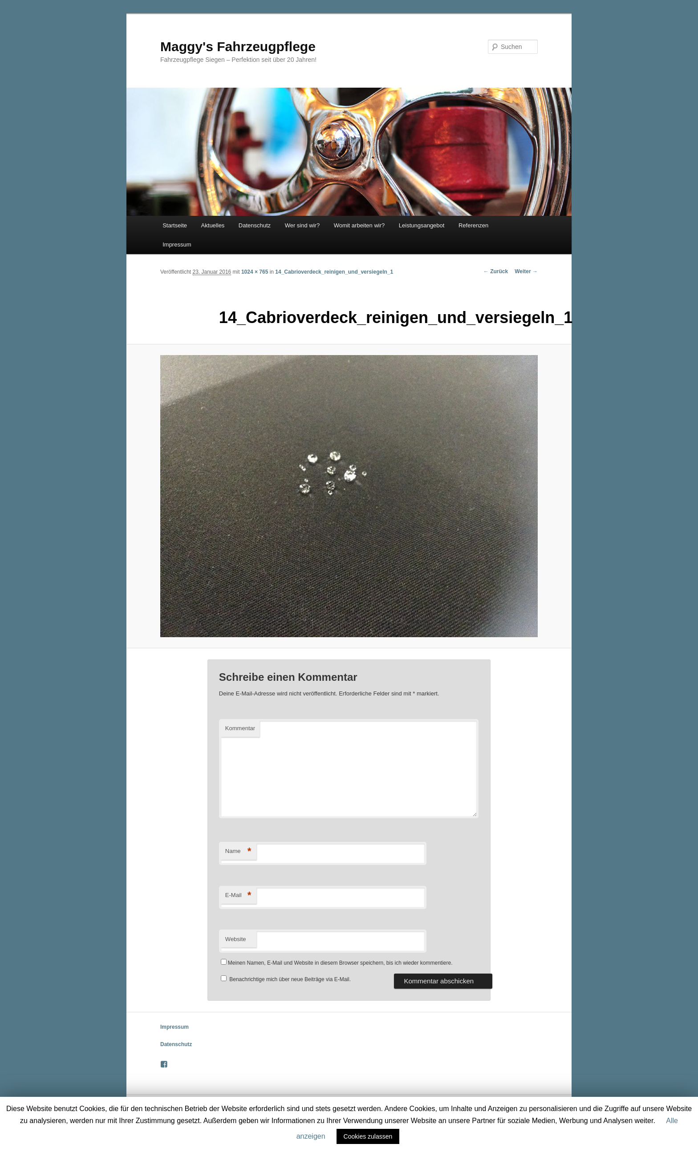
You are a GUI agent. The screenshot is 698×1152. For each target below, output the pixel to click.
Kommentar (240, 728)
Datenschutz (255, 225)
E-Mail (238, 895)
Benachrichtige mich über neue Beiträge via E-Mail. (290, 979)
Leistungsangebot (422, 225)
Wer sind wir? (302, 225)
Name (238, 851)
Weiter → (526, 271)
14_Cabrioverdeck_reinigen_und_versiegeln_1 (334, 272)
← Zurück (495, 271)
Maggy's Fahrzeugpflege (238, 46)
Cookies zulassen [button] (368, 1136)
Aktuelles (213, 225)
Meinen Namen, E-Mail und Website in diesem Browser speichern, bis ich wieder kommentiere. (340, 963)
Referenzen (473, 225)
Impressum (176, 244)
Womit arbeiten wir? (359, 225)
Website (235, 939)
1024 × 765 (254, 272)
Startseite (174, 225)
